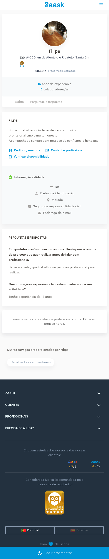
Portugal (33, 530)
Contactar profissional (64, 150)
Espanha (82, 530)
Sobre (19, 101)
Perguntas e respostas (46, 101)
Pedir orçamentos (24, 150)
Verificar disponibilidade (29, 156)
